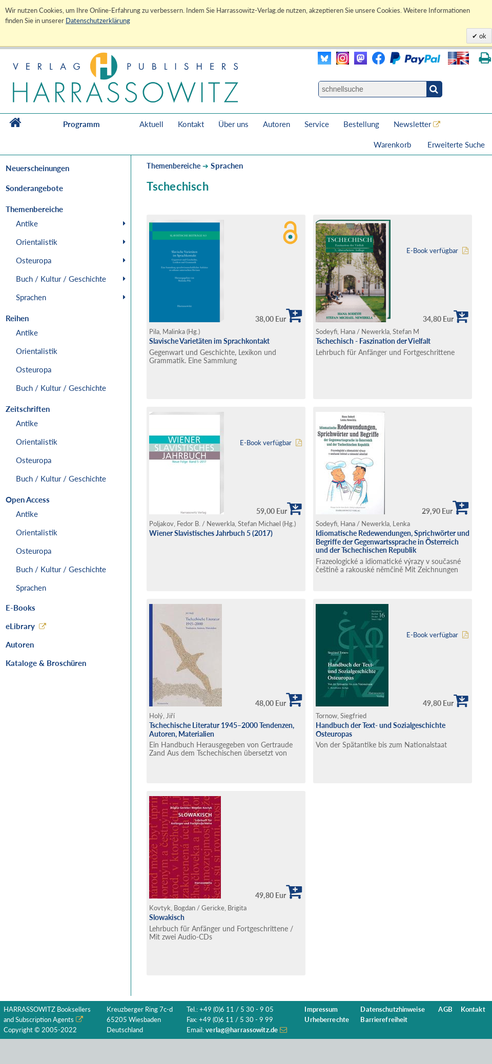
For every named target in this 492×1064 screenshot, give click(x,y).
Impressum (321, 1009)
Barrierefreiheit (383, 1020)
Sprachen (31, 297)
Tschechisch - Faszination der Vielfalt (373, 341)
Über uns (233, 124)
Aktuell (151, 124)
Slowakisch (166, 917)
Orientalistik (36, 241)
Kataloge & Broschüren (46, 662)
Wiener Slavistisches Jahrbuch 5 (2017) (211, 533)
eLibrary (20, 626)
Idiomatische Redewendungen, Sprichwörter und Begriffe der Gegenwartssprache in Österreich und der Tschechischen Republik (392, 541)
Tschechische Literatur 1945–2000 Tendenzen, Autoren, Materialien (221, 729)
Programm (81, 124)
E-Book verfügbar (432, 251)
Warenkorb (393, 144)
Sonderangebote (34, 188)
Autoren (276, 124)
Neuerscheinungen (37, 168)
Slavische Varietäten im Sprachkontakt (209, 341)
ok (482, 36)
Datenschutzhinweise (392, 1009)
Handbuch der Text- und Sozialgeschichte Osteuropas (380, 729)
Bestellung (361, 124)
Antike (27, 223)
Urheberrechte (326, 1020)
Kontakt (191, 124)
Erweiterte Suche (456, 144)
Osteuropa (33, 260)
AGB (445, 1009)
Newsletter (412, 124)
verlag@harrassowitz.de (242, 1030)
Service (316, 124)
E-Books (20, 607)
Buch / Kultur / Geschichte (61, 278)
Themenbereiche (173, 165)
